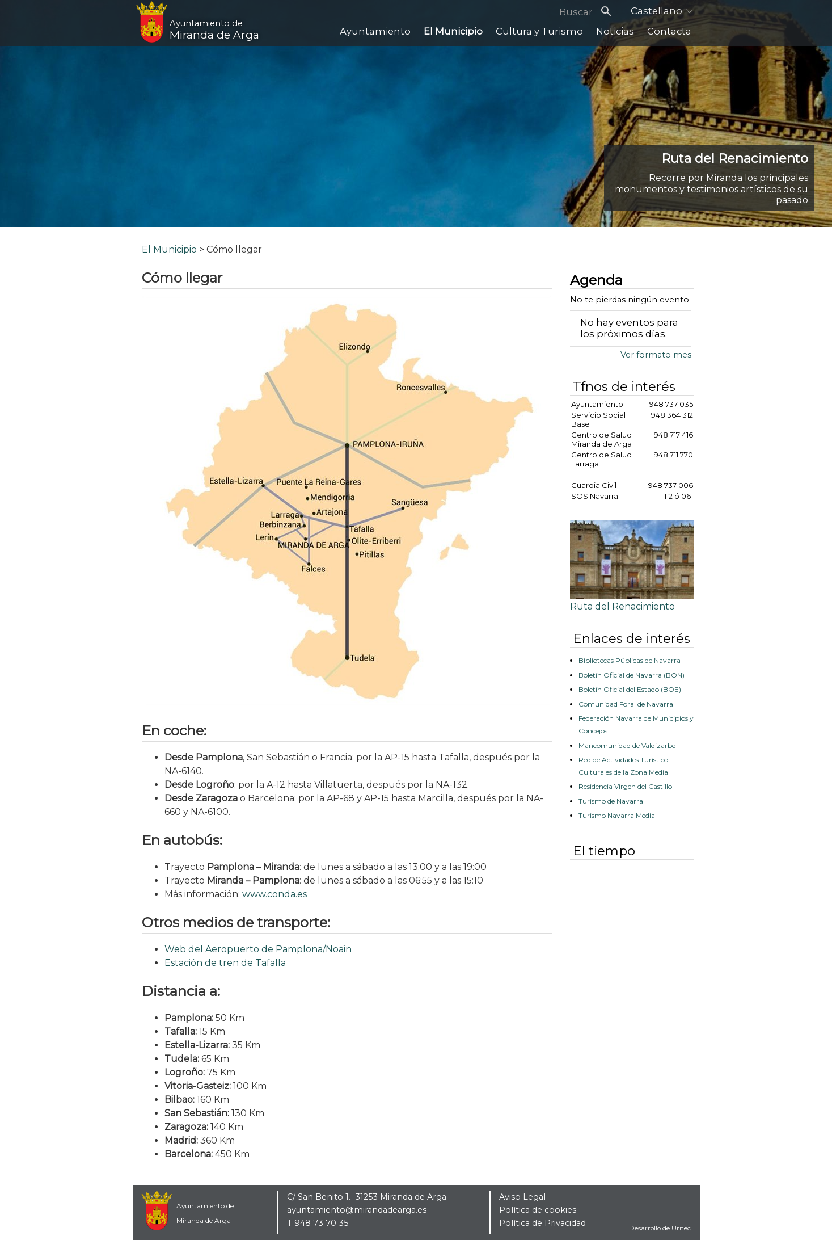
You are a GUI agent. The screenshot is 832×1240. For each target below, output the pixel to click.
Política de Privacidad (542, 1223)
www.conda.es (274, 894)
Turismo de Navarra (610, 801)
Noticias (621, 37)
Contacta (670, 37)
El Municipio (471, 37)
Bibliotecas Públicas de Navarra (629, 660)
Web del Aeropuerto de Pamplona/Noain (258, 949)
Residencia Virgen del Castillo (625, 786)
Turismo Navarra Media (616, 815)
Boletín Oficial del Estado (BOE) (629, 689)
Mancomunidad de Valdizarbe (626, 745)
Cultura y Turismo (551, 37)
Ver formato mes (655, 355)
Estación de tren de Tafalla (225, 962)
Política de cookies (537, 1210)
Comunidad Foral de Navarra (625, 704)
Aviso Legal (522, 1197)
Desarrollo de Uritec (660, 1228)
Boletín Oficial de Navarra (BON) (631, 675)
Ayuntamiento (400, 37)
